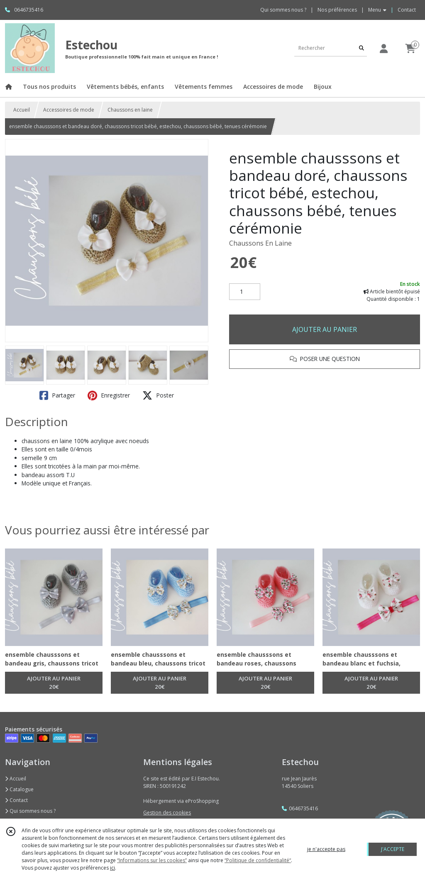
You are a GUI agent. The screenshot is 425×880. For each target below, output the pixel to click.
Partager (57, 395)
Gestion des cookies (167, 812)
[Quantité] (244, 291)
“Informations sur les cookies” (152, 860)
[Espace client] (383, 48)
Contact (407, 9)
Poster (158, 395)
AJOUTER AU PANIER (324, 329)
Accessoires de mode (68, 109)
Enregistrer (109, 395)
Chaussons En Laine (260, 243)
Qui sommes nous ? (30, 810)
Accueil (21, 109)
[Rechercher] (361, 48)
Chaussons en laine (130, 109)
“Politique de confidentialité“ (258, 860)
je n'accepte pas (326, 849)
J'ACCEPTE (392, 849)
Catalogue (19, 789)
